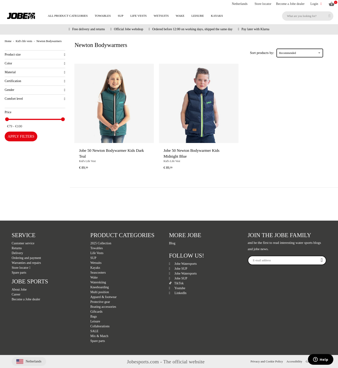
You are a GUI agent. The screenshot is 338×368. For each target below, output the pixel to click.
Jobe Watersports (183, 263)
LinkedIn (177, 293)
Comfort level (35, 99)
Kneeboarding (99, 287)
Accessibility (294, 361)
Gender (35, 90)
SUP (120, 15)
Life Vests (138, 15)
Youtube (177, 288)
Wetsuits (161, 15)
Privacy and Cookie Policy (267, 361)
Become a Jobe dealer (290, 4)
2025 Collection (100, 243)
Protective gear (100, 302)
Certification (35, 81)
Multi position (99, 292)
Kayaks (217, 15)
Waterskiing (98, 282)
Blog (172, 243)
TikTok (176, 283)
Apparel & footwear (103, 297)
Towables (103, 15)
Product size (35, 54)
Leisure (197, 15)
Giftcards (96, 311)
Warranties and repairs (26, 263)
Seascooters (98, 272)
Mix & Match (99, 336)
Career (16, 294)
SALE (94, 331)
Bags (93, 316)
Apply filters (21, 136)
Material (35, 72)
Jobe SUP (178, 268)
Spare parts (19, 272)
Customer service (23, 243)
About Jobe (19, 289)
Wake (180, 15)
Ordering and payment (26, 258)
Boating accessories (103, 306)
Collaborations (100, 326)
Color (35, 63)
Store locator (263, 4)
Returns (17, 248)
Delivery (17, 253)
